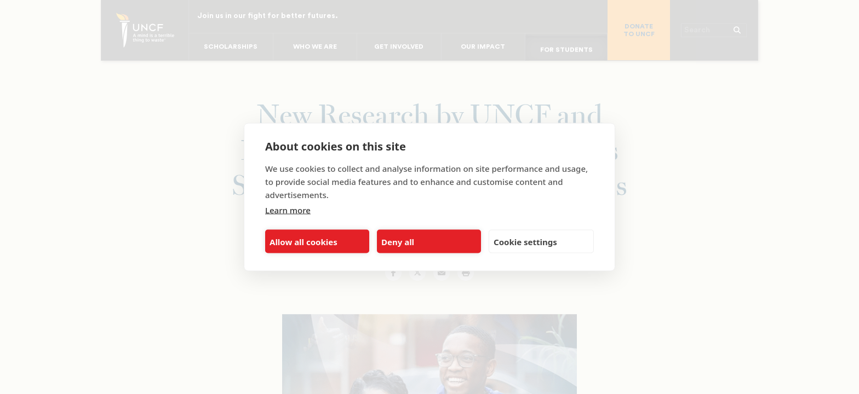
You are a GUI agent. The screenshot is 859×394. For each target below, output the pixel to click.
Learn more (288, 210)
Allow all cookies (303, 241)
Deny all (397, 241)
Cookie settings (525, 241)
